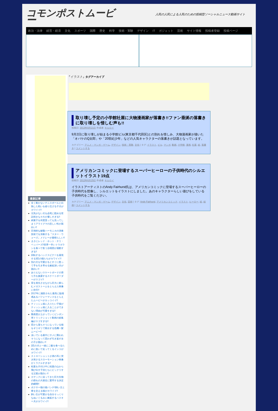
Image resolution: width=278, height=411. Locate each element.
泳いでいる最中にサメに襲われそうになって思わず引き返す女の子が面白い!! (47, 338)
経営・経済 (53, 30)
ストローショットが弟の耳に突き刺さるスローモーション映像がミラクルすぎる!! (47, 359)
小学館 (181, 145)
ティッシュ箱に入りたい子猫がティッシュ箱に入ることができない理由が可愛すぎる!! (47, 307)
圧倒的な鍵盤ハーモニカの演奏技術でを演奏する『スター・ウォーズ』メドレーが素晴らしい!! (48, 234)
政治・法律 (35, 30)
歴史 (102, 30)
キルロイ (109, 127)
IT (154, 30)
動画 (174, 145)
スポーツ (80, 30)
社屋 (194, 145)
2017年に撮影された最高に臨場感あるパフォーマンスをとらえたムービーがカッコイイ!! (47, 297)
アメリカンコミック (167, 201)
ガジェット (166, 30)
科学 (112, 30)
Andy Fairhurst (147, 201)
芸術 (180, 30)
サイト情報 (194, 30)
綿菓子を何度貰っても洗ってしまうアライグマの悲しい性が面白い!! (47, 224)
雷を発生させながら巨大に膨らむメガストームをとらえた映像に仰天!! (47, 286)
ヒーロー (193, 201)
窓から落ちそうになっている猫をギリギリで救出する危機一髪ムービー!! (47, 328)
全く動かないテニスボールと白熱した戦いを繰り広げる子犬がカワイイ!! (47, 206)
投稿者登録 (212, 30)
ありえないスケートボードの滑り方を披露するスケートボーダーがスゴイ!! (47, 276)
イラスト (151, 145)
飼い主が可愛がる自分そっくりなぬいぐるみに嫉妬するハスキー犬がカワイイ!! (47, 398)
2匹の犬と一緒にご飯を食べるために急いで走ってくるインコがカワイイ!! (48, 349)
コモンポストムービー (70, 17)
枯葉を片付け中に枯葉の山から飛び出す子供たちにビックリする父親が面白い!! (47, 370)
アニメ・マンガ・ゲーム (97, 145)
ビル (160, 145)
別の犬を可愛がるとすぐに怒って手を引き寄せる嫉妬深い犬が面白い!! (47, 265)
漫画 (188, 145)
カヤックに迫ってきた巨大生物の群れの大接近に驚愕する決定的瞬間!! (47, 380)
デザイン (143, 30)
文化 (67, 30)
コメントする (83, 148)
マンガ (167, 145)
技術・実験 (126, 30)
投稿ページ (231, 30)
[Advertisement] (139, 91)
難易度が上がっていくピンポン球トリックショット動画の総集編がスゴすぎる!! (47, 318)
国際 (93, 30)
